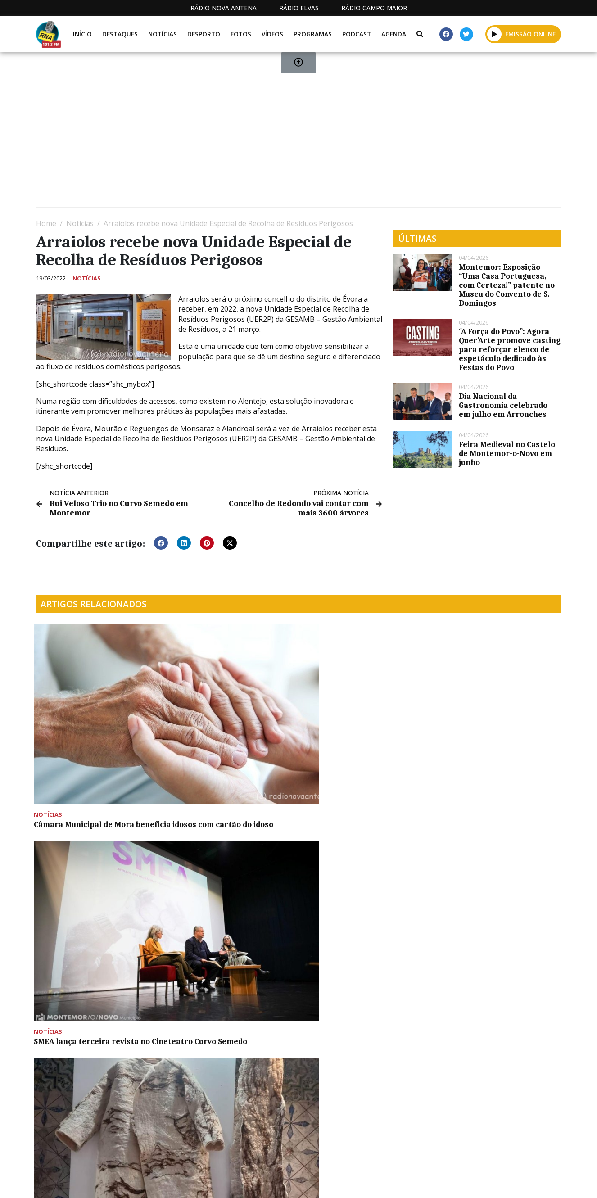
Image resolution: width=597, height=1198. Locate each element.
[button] (161, 542)
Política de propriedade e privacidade (495, 1181)
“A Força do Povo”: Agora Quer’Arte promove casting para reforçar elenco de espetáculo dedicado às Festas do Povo (510, 349)
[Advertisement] (298, 133)
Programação (332, 1181)
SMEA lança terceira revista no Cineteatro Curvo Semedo (228, 726)
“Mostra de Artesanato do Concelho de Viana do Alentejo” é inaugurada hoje (365, 730)
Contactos (393, 1181)
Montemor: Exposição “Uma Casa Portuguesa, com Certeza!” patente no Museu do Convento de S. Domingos (507, 284)
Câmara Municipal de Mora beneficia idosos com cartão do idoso (94, 730)
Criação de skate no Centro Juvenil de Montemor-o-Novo (89, 857)
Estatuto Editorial (256, 1181)
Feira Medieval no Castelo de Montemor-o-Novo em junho (507, 453)
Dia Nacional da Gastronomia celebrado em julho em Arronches (503, 405)
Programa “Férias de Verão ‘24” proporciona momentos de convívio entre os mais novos (496, 730)
